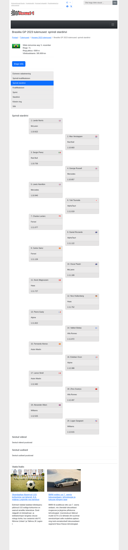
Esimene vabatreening (22, 74)
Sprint (15, 92)
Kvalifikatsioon (18, 88)
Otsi (115, 3)
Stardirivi (16, 97)
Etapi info (19, 63)
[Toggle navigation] (113, 24)
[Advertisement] (86, 58)
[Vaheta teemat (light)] (68, 2)
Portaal (15, 38)
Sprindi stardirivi (19, 83)
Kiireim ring (17, 102)
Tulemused (24, 38)
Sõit (14, 106)
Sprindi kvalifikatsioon (21, 78)
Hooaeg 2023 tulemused (41, 38)
